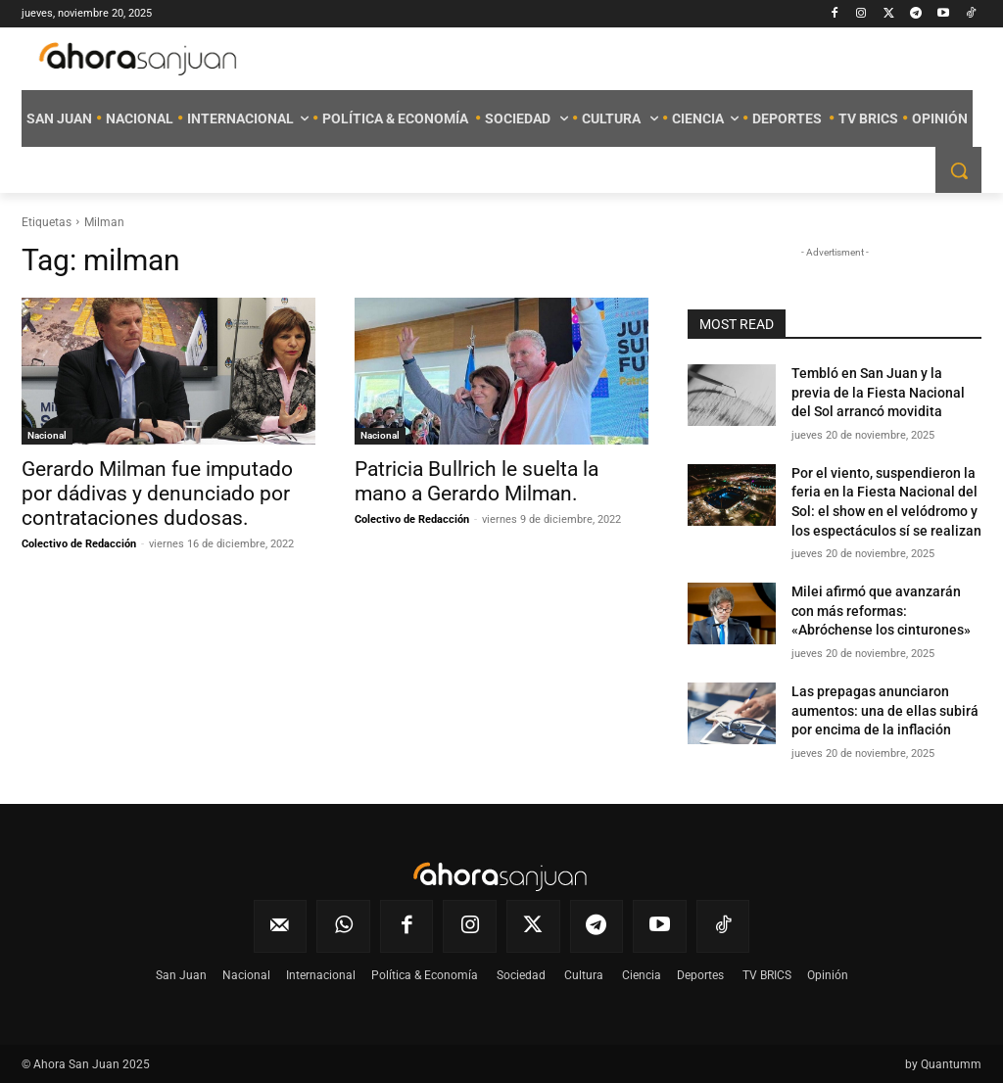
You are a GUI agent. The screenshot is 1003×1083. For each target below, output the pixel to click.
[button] (958, 170)
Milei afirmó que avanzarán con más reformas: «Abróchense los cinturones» (881, 610)
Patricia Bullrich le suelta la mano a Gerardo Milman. (476, 481)
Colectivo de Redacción (79, 544)
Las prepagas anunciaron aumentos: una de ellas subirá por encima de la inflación (885, 710)
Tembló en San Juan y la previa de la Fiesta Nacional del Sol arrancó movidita (878, 392)
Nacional (47, 435)
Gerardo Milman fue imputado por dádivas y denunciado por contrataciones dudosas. (157, 493)
